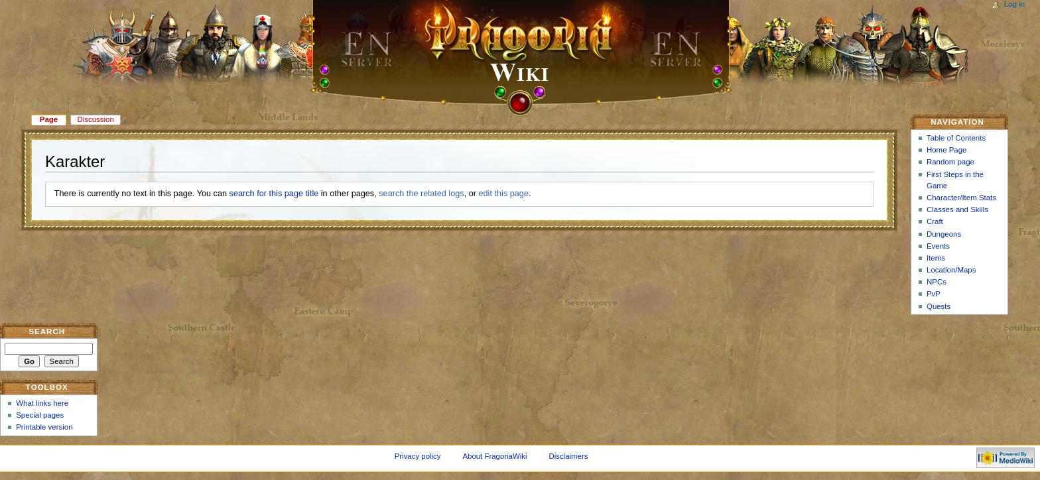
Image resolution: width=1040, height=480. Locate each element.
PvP (934, 294)
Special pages (40, 415)
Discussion (95, 119)
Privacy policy (418, 456)
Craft (935, 221)
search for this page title (274, 193)
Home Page (946, 150)
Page (49, 119)
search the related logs (421, 193)
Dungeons (944, 234)
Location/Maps (951, 270)
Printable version (44, 427)
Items (936, 258)
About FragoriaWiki (494, 456)
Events (938, 246)
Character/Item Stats (961, 198)
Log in (1014, 4)
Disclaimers (568, 456)
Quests (938, 306)
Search (47, 331)
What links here (42, 403)
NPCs (936, 282)
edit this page (504, 193)
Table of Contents (956, 138)
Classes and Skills (957, 209)
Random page (950, 162)
